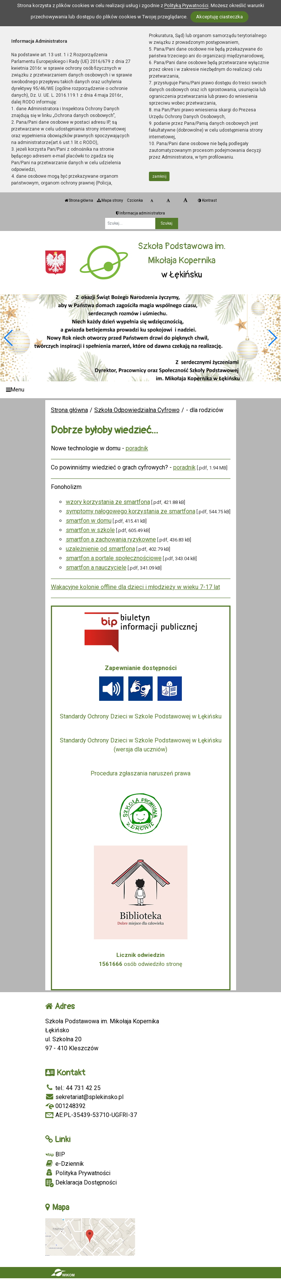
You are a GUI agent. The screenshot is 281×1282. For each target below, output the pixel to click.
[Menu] (140, 389)
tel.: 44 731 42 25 (73, 1088)
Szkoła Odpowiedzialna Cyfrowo (137, 410)
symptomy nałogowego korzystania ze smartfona (130, 511)
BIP (55, 1154)
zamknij (159, 176)
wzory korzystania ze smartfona (108, 501)
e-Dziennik (64, 1163)
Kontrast (207, 200)
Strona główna (79, 200)
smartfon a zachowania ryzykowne (111, 539)
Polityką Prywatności (186, 5)
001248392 (65, 1106)
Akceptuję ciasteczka (219, 16)
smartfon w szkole (90, 530)
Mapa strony (110, 200)
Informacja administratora (140, 213)
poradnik (137, 448)
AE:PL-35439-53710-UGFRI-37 (91, 1115)
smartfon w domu (89, 520)
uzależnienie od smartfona (100, 548)
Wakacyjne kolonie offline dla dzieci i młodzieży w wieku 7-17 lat (135, 587)
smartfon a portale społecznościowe (114, 558)
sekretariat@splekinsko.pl (84, 1097)
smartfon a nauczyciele (96, 567)
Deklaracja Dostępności (81, 1183)
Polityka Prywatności (77, 1173)
